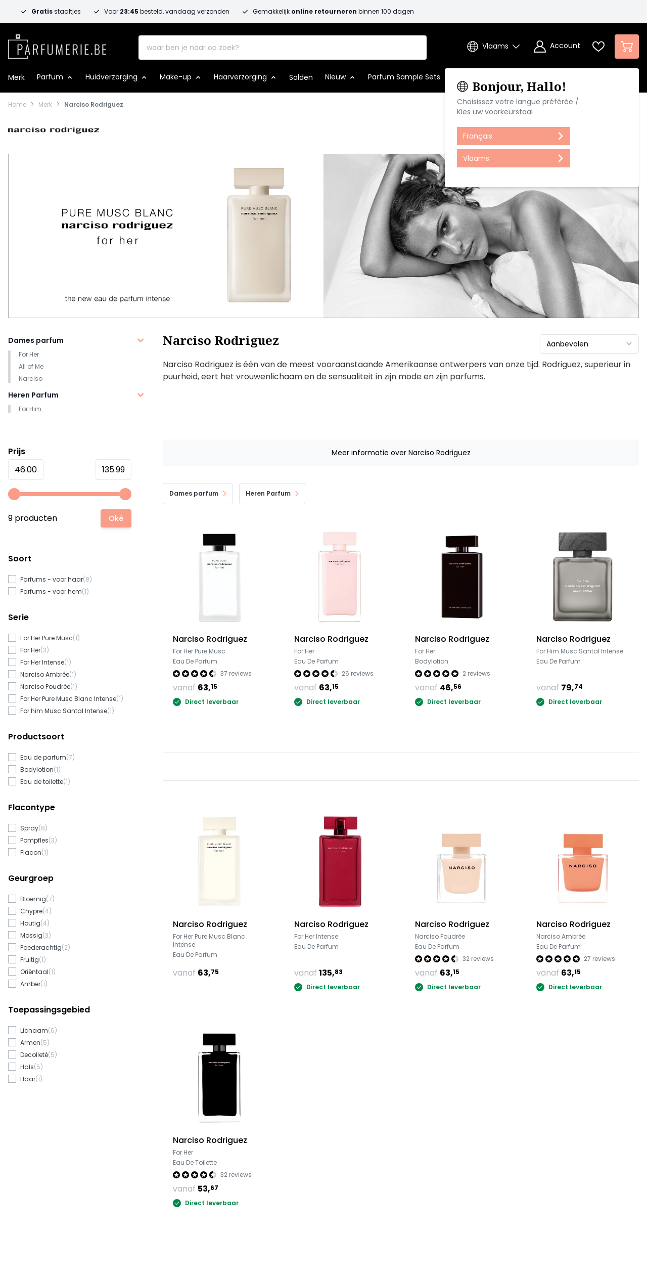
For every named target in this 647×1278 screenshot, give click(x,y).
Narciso (30, 378)
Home (17, 105)
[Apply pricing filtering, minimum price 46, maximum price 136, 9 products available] (116, 518)
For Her (29, 354)
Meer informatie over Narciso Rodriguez (401, 453)
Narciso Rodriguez (93, 105)
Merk (45, 105)
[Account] (557, 46)
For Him (30, 409)
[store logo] (57, 43)
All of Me (31, 366)
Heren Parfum (33, 395)
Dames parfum (36, 340)
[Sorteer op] (589, 344)
